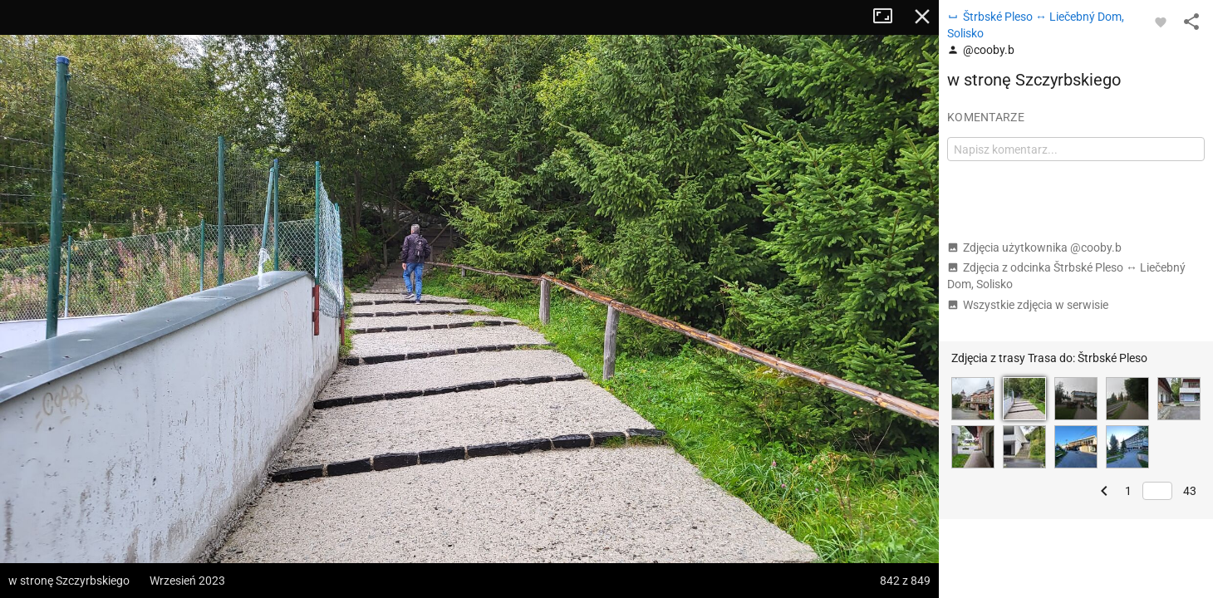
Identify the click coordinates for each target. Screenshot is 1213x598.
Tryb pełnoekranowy (889, 16)
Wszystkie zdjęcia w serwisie (1027, 304)
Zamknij (922, 16)
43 (1189, 491)
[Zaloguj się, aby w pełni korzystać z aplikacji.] (1160, 21)
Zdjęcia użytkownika (1034, 247)
